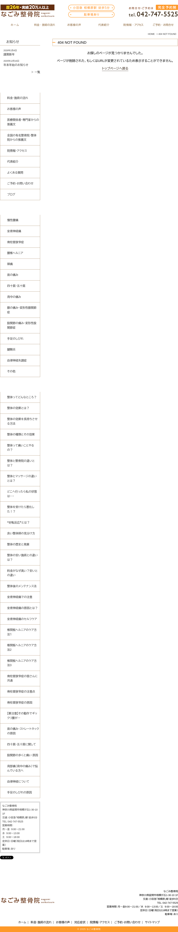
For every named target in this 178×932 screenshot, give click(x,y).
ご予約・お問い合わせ (20, 183)
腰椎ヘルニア (15, 253)
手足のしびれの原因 (19, 792)
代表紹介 (12, 161)
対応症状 (80, 922)
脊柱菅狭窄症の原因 (19, 702)
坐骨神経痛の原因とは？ (22, 608)
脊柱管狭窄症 (15, 242)
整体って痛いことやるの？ (20, 447)
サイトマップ (152, 922)
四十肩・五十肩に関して (21, 744)
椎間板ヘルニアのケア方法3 (22, 663)
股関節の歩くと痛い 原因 (22, 755)
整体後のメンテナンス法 (22, 586)
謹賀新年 (9, 54)
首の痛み (12, 274)
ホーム (22, 922)
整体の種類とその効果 (21, 434)
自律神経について (18, 781)
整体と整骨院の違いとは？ (21, 463)
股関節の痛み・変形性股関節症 (21, 325)
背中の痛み (14, 296)
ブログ (11, 194)
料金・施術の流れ (17, 97)
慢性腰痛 (12, 220)
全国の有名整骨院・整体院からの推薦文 (21, 137)
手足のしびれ (15, 338)
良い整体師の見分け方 (21, 533)
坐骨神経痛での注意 (19, 597)
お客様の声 (14, 108)
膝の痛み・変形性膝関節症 (21, 310)
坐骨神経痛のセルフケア (22, 619)
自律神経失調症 (17, 360)
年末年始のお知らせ (15, 64)
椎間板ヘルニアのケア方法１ (22, 632)
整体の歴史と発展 (18, 544)
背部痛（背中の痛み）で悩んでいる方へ (22, 768)
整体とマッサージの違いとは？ (22, 478)
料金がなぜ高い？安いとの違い (22, 573)
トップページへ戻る (115, 68)
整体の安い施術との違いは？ (22, 557)
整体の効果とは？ (18, 408)
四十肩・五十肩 (16, 285)
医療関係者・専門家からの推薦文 (23, 122)
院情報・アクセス (17, 150)
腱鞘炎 (11, 349)
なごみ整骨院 (94, 929)
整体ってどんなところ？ (22, 397)
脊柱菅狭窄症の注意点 (21, 691)
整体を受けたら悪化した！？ (20, 509)
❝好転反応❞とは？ (18, 522)
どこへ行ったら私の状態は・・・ (22, 494)
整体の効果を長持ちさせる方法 (22, 421)
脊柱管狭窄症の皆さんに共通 (22, 678)
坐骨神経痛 (14, 231)
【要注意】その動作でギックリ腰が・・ (22, 715)
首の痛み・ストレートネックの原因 (23, 731)
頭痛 (10, 264)
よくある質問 (15, 172)
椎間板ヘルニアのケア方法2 (22, 647)
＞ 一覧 (35, 72)
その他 (11, 371)
